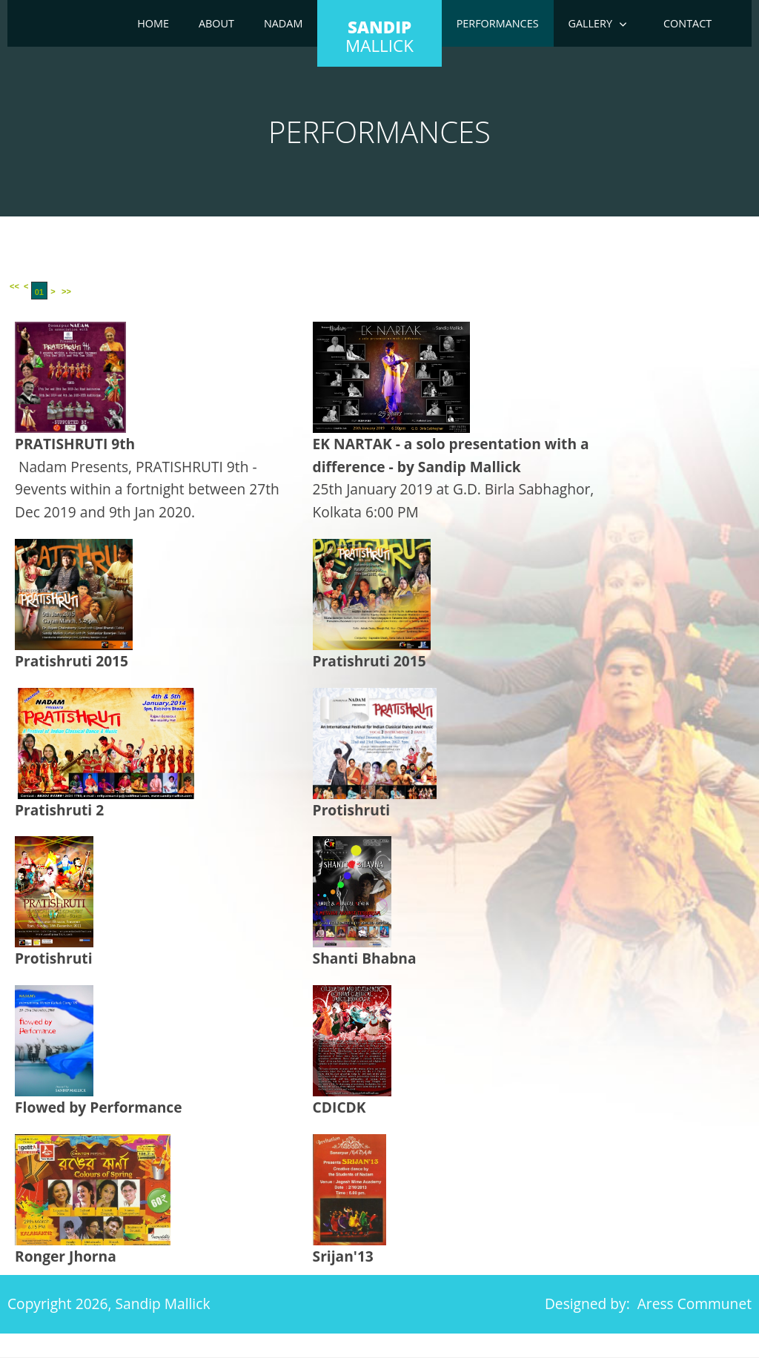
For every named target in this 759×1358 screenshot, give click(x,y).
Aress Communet (694, 1304)
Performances (498, 23)
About (216, 23)
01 (39, 292)
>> (66, 291)
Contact (687, 23)
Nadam (283, 23)
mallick (379, 36)
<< (14, 286)
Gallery (591, 23)
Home (153, 23)
